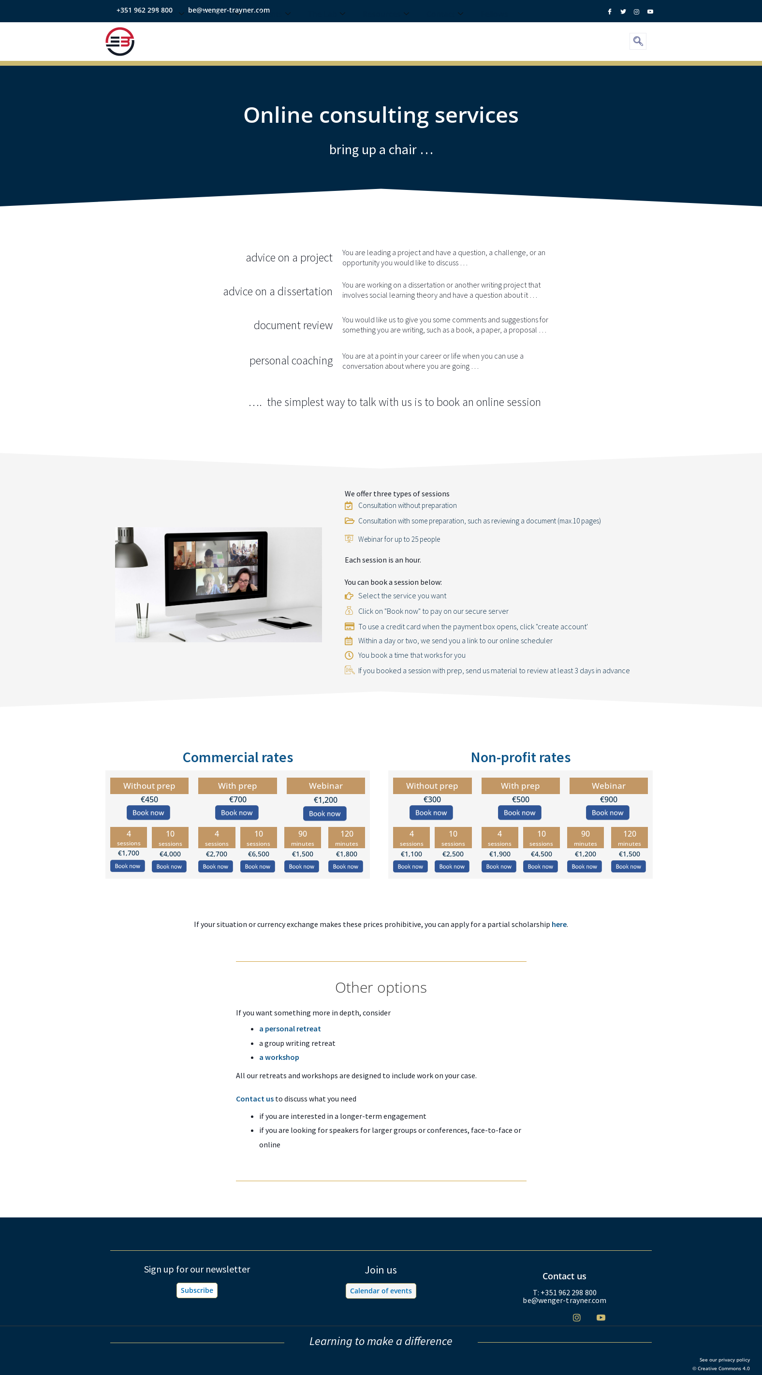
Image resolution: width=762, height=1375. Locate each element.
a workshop (279, 1057)
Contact (444, 32)
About (168, 32)
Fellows (494, 32)
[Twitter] (552, 1318)
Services (221, 32)
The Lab (326, 32)
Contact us (255, 1098)
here (559, 924)
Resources (386, 32)
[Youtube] (600, 1317)
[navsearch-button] (638, 41)
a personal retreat (290, 1028)
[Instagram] (576, 1317)
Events (274, 32)
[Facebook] (528, 1318)
